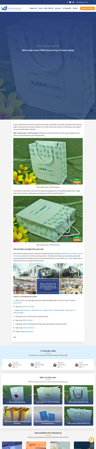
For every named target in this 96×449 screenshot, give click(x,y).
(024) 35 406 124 (28, 328)
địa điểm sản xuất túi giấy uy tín (70, 253)
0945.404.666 (59, 310)
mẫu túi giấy (68, 258)
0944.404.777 (71, 310)
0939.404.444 (36, 310)
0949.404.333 (25, 310)
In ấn (40, 8)
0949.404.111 (62, 365)
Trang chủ (33, 8)
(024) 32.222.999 (28, 307)
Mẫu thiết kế (48, 8)
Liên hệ (75, 8)
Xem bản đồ (17, 303)
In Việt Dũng (17, 256)
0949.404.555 (48, 310)
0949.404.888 (18, 313)
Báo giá (58, 8)
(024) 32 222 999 (87, 8)
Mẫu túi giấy (55, 46)
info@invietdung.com (26, 331)
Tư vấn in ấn (66, 8)
